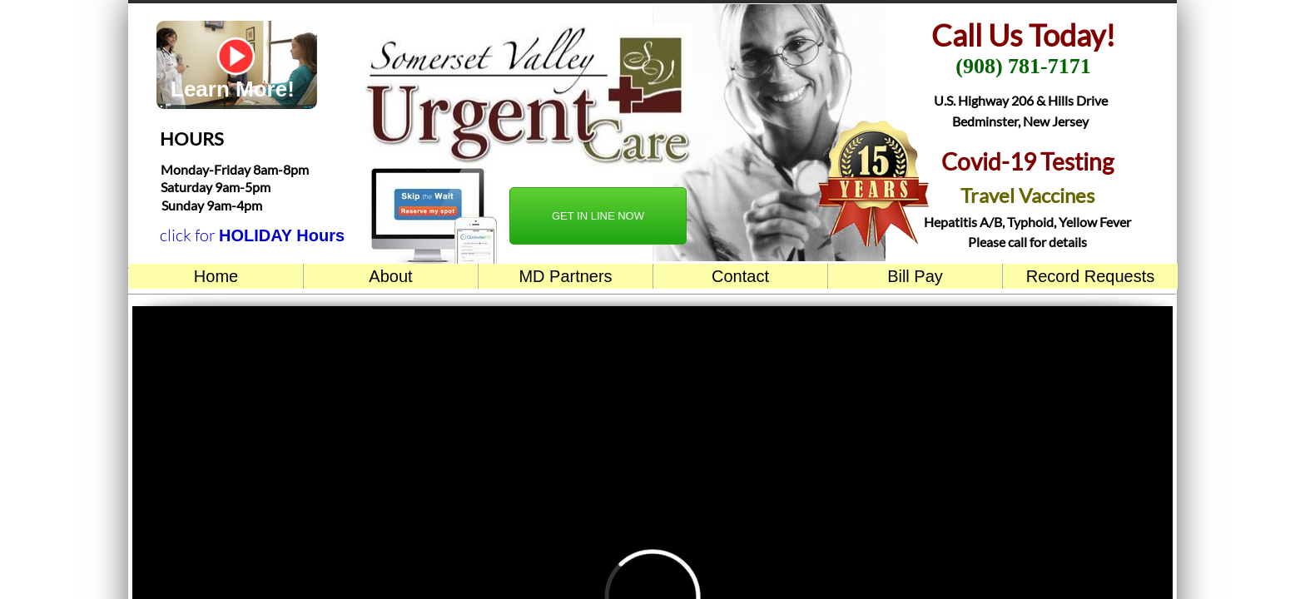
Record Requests (1090, 276)
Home (216, 276)
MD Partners (565, 276)
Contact (740, 276)
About (390, 276)
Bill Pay (915, 276)
